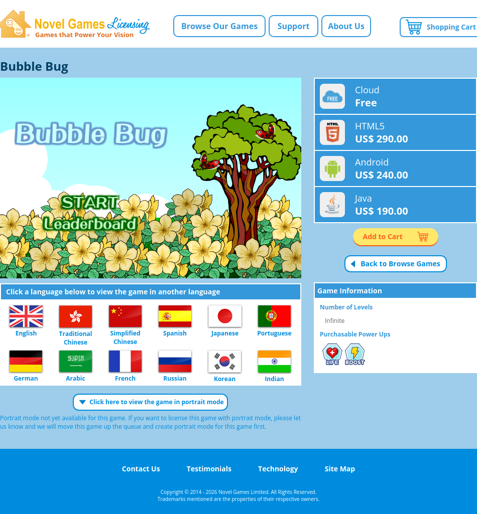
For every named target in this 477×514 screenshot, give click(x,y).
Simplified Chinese (125, 316)
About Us (346, 26)
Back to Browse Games (400, 263)
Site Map (340, 468)
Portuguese (274, 316)
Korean (225, 362)
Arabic (75, 362)
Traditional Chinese (75, 316)
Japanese (225, 316)
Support (294, 26)
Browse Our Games (219, 26)
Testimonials (209, 468)
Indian (274, 362)
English (26, 316)
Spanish (175, 316)
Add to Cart (383, 236)
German (26, 362)
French (125, 362)
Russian (175, 362)
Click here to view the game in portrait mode (156, 402)
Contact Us (141, 468)
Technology (278, 468)
